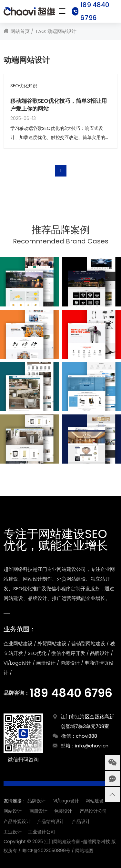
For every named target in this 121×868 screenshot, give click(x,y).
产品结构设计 (50, 821)
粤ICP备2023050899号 (46, 850)
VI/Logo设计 (66, 801)
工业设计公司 (41, 832)
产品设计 (81, 821)
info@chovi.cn (91, 745)
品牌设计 (36, 801)
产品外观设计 (17, 821)
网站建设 (95, 801)
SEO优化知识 (23, 86)
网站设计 (13, 811)
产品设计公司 (93, 811)
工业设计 (13, 832)
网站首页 (20, 31)
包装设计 (63, 811)
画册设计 (38, 811)
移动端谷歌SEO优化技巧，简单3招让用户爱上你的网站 (58, 105)
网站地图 (84, 850)
